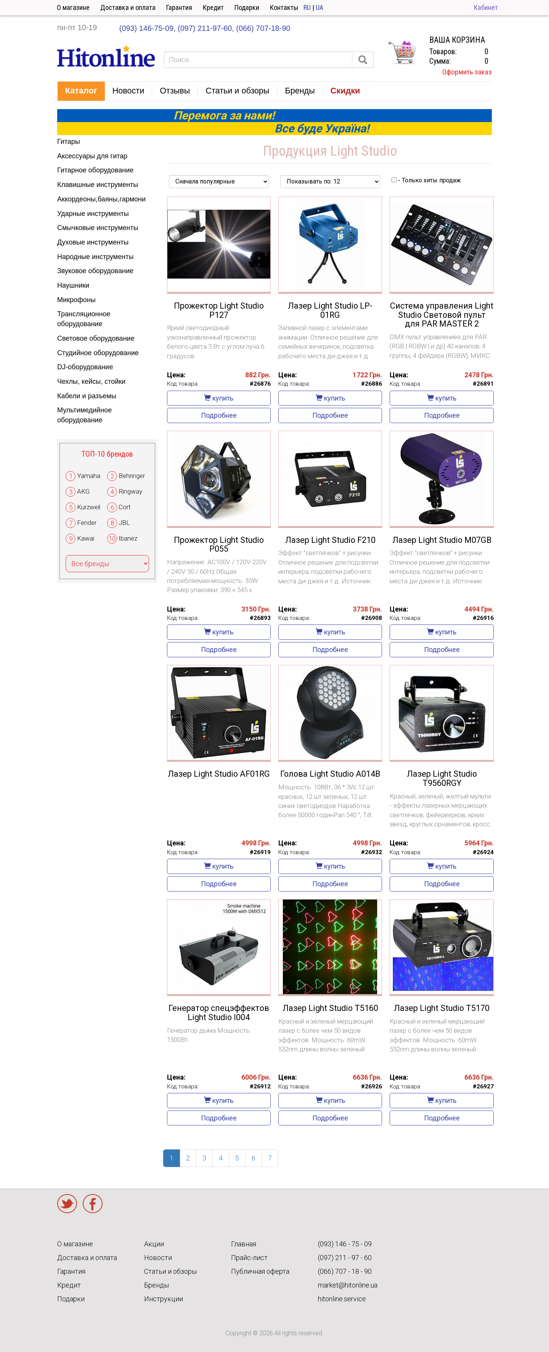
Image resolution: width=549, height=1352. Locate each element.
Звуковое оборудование (95, 271)
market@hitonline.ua (347, 1285)
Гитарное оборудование (95, 170)
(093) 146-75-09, (147, 28)
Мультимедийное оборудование (84, 415)
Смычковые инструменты (97, 228)
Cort (125, 507)
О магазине (73, 7)
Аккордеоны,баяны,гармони (101, 199)
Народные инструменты (95, 257)
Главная (243, 1244)
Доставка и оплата (128, 7)
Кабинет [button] (486, 7)
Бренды (156, 1285)
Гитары (68, 141)
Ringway (130, 491)
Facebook (93, 1203)
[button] (81, 91)
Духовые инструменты (92, 242)
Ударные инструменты (93, 213)
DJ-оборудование (85, 367)
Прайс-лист (249, 1258)
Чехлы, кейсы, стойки (91, 381)
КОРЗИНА (402, 52)
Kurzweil (88, 507)
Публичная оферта (260, 1271)
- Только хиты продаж (426, 180)
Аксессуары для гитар (92, 156)
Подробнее (219, 415)
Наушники (73, 285)
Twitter (67, 1203)
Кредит (213, 7)
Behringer (132, 476)
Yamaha (88, 476)
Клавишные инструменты (97, 184)
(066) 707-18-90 (263, 28)
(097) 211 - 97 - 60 (345, 1258)
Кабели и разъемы (86, 396)
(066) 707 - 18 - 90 (345, 1271)
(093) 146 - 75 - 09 (345, 1244)
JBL (124, 522)
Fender (86, 522)
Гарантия (179, 7)
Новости (158, 1258)
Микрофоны (76, 300)
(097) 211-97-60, (206, 28)
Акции (154, 1244)
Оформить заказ (467, 72)
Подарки (246, 7)
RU (307, 7)
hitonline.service (342, 1299)
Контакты (284, 7)
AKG (83, 491)
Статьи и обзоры (170, 1271)
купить (218, 398)
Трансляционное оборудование (83, 319)
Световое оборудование (96, 338)
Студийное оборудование (98, 353)
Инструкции (163, 1299)
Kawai (85, 538)
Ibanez (128, 538)
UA (319, 7)
